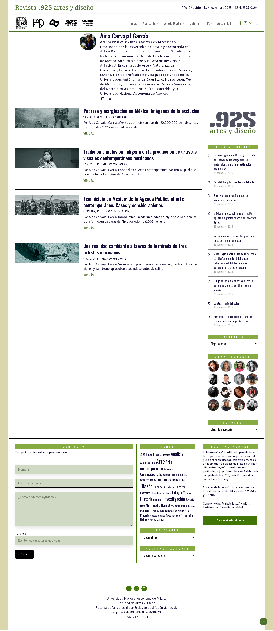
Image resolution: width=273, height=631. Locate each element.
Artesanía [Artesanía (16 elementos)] (168, 470)
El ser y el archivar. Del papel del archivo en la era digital (232, 198)
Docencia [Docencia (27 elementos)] (159, 487)
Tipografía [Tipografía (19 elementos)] (187, 516)
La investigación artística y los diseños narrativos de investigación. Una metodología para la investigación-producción (235, 162)
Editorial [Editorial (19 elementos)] (170, 487)
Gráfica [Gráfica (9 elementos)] (189, 493)
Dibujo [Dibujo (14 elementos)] (175, 480)
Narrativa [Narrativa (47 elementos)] (167, 506)
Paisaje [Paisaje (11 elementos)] (191, 506)
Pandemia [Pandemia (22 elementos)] (146, 511)
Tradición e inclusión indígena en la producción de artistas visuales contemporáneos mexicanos (140, 155)
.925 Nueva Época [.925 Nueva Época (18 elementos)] (150, 455)
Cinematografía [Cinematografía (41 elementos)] (151, 475)
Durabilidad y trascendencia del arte (235, 182)
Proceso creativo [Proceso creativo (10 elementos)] (157, 516)
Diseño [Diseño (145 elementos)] (146, 486)
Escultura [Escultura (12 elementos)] (156, 493)
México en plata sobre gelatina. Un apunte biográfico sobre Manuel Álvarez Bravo (233, 218)
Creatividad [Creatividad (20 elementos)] (146, 480)
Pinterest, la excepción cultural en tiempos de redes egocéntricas (233, 319)
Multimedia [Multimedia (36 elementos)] (153, 505)
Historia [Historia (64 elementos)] (146, 499)
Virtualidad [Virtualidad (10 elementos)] (159, 520)
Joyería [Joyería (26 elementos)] (190, 500)
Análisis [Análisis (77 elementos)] (177, 454)
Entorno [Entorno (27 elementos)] (181, 487)
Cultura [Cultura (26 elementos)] (158, 480)
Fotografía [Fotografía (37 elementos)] (179, 493)
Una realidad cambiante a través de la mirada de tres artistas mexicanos (135, 249)
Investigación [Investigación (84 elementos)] (174, 499)
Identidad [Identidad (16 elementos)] (158, 500)
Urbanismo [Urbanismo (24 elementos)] (146, 520)
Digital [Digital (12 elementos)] (182, 480)
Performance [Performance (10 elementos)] (171, 511)
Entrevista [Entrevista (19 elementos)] (146, 493)
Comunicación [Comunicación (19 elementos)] (171, 475)
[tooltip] (240, 23)
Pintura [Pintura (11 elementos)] (181, 511)
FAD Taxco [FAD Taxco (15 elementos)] (166, 493)
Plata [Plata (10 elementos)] (187, 511)
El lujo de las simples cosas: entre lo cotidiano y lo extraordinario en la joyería (235, 286)
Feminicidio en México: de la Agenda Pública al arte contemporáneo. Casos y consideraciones (133, 202)
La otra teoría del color (227, 304)
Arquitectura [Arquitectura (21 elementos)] (147, 463)
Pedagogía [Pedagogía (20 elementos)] (158, 511)
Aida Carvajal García (118, 117)
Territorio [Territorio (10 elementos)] (176, 516)
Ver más (88, 134)
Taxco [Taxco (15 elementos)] (168, 516)
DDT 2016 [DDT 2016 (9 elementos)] (167, 480)
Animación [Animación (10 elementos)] (165, 455)
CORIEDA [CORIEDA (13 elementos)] (183, 475)
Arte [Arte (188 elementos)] (160, 462)
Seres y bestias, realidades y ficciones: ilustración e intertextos (234, 238)
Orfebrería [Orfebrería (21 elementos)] (181, 506)
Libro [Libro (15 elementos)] (142, 506)
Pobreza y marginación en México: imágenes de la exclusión (141, 111)
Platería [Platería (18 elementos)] (144, 516)
